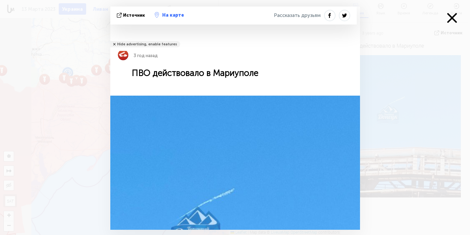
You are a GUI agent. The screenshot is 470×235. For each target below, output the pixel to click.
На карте (169, 15)
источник (131, 15)
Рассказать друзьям (297, 15)
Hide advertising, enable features (147, 44)
